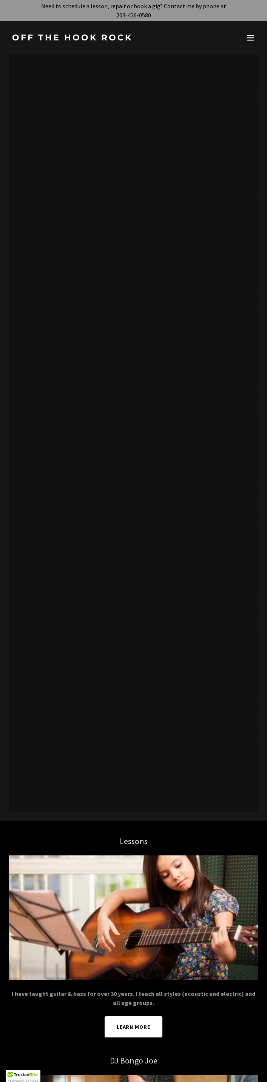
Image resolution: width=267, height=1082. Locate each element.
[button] (250, 37)
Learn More (134, 1026)
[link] (96, 38)
